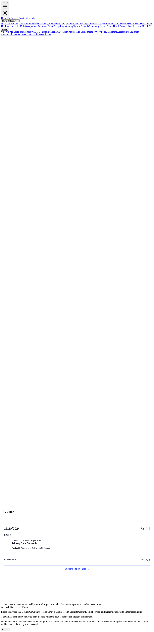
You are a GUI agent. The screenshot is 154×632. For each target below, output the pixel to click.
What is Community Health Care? (47, 32)
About (4, 29)
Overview (6, 23)
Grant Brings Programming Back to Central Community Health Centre (80, 26)
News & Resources (10, 21)
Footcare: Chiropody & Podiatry (44, 23)
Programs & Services (17, 18)
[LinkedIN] (77, 273)
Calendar (31, 18)
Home (4, 18)
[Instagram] (77, 429)
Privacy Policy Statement (105, 32)
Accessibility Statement (128, 32)
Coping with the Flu (68, 23)
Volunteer (13, 34)
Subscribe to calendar (75, 569)
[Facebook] (77, 115)
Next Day (145, 560)
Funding (89, 32)
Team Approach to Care (74, 32)
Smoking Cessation (20, 23)
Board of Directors (22, 32)
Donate (21, 34)
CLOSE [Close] (5, 629)
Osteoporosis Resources (36, 26)
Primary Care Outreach (24, 543)
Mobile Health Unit (41, 34)
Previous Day (10, 560)
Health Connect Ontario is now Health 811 (132, 26)
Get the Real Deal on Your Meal (130, 23)
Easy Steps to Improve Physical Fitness (96, 23)
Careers (4, 34)
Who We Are (7, 32)
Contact (29, 34)
